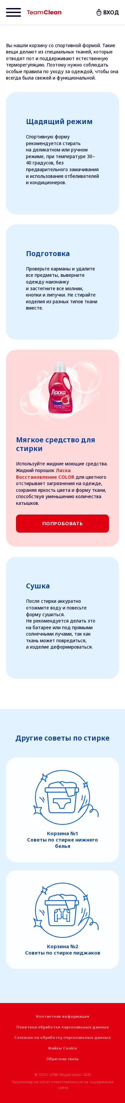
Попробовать (62, 523)
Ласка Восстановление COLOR (45, 473)
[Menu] (13, 12)
